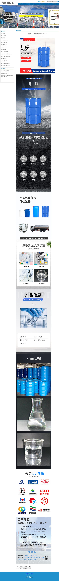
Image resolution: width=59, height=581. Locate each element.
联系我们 (47, 3)
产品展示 (34, 3)
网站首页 (21, 3)
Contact (7, 68)
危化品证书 (54, 3)
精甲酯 (4, 37)
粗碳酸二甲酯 (5, 42)
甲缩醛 (4, 33)
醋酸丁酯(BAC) (5, 47)
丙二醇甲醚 (4, 35)
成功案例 (41, 3)
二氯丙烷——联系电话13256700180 (25, 566)
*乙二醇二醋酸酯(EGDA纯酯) (7, 54)
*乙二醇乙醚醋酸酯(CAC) (6, 56)
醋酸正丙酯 (4, 46)
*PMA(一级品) (5, 60)
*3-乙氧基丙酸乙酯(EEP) (6, 65)
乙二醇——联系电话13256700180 (25, 568)
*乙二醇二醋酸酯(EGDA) (6, 53)
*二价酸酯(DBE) (5, 51)
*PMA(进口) (4, 58)
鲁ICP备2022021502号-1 (29, 573)
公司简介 (28, 3)
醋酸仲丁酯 (4, 49)
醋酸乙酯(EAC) (5, 44)
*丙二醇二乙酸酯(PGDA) (6, 63)
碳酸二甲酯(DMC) (5, 40)
